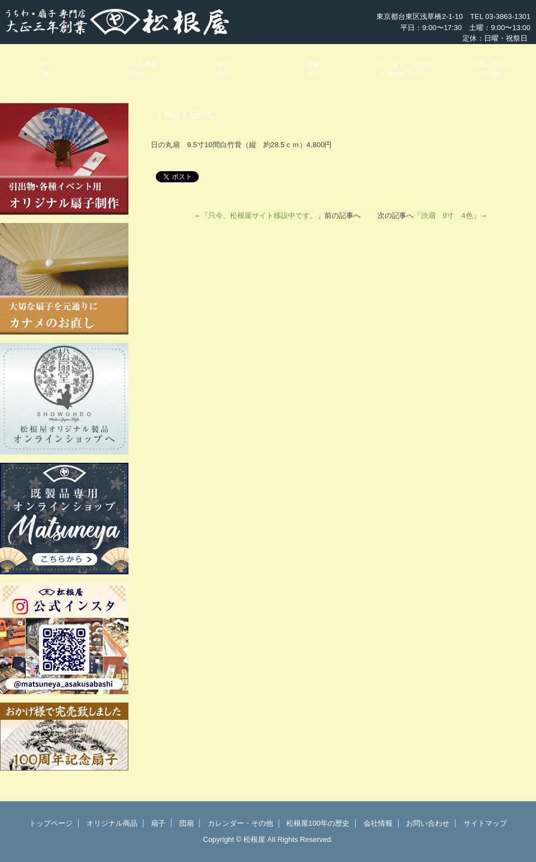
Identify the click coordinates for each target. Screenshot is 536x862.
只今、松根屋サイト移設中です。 (262, 215)
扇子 (223, 68)
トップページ (45, 68)
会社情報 (378, 823)
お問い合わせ (491, 68)
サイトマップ (485, 823)
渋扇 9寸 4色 (446, 215)
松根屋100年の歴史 (318, 823)
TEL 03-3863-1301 (500, 16)
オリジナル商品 (134, 68)
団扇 (312, 68)
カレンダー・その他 (402, 68)
